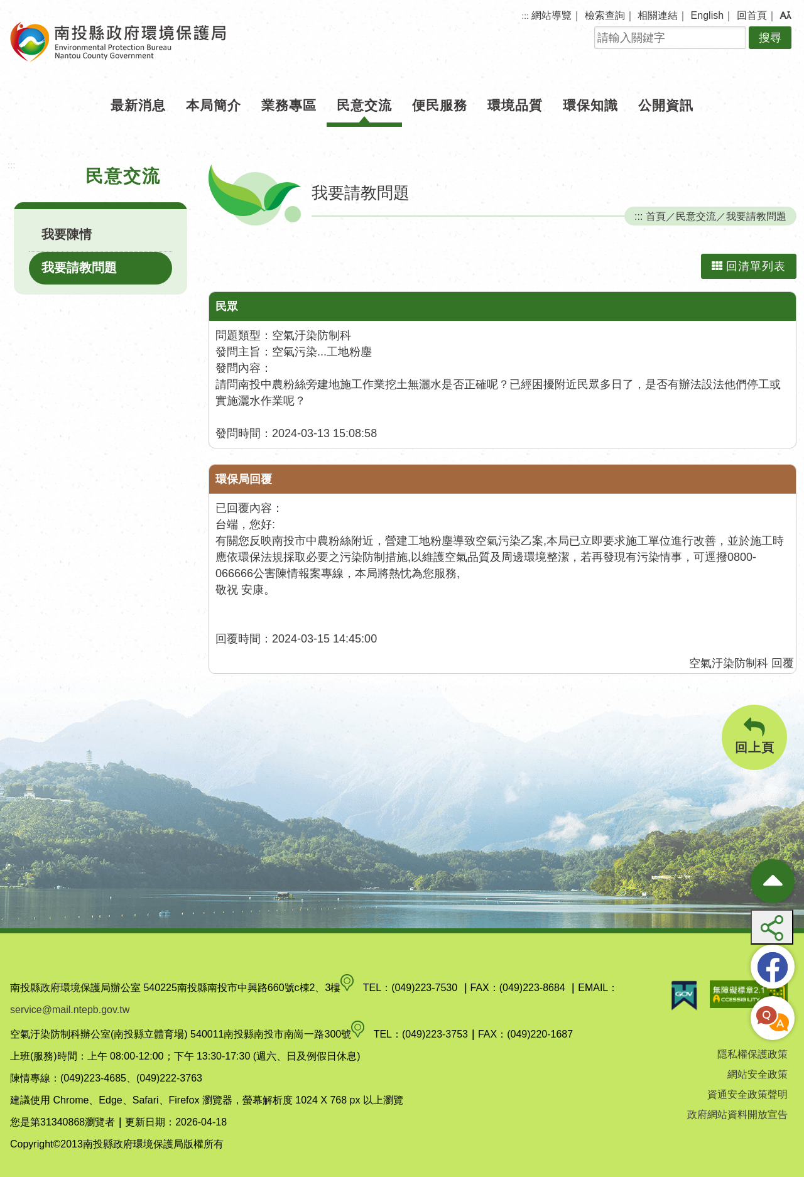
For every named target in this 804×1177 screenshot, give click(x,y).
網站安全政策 (757, 1074)
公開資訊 (665, 105)
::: (525, 16)
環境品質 (515, 105)
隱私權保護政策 (752, 1054)
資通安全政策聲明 (747, 1094)
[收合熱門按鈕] (773, 881)
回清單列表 (749, 266)
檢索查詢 (605, 15)
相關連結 (658, 15)
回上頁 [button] (754, 735)
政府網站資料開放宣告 (737, 1114)
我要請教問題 (79, 267)
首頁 (656, 216)
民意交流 (364, 105)
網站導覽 (551, 15)
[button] (785, 15)
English (707, 15)
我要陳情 (66, 234)
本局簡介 (213, 105)
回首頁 (752, 15)
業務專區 (289, 105)
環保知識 (590, 105)
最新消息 (138, 105)
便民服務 (439, 105)
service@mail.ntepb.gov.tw (69, 1009)
